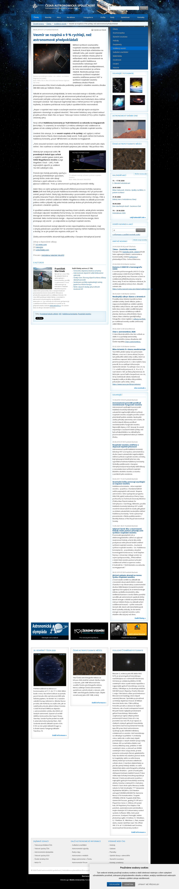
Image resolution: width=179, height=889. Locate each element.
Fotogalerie (88, 17)
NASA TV (38, 862)
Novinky (48, 17)
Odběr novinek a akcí (122, 224)
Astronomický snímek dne (125, 115)
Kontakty (140, 17)
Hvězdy (116, 40)
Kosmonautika (119, 33)
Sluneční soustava (120, 37)
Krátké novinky (119, 241)
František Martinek (51, 30)
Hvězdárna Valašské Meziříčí (52, 255)
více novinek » (140, 388)
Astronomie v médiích (80, 855)
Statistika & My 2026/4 (130, 252)
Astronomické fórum (79, 862)
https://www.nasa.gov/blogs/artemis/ (126, 384)
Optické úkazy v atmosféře (120, 855)
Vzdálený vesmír (60, 24)
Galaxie (112, 848)
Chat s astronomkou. (133, 341)
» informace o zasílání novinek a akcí (126, 234)
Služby (103, 17)
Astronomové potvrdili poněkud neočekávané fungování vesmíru (127, 404)
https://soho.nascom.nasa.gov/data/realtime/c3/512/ (132, 289)
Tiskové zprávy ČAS (42, 848)
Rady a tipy (76, 852)
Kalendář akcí (119, 175)
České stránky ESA (42, 859)
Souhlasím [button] (114, 884)
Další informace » (59, 735)
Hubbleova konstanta (69, 314)
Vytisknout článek (100, 30)
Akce (59, 17)
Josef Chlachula (130, 247)
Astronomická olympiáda (44, 852)
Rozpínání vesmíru (84, 314)
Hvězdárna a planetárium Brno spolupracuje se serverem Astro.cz (87, 870)
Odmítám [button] (128, 884)
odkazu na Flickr (139, 319)
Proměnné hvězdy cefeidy (49, 314)
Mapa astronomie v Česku (82, 859)
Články (36, 17)
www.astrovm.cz (55, 305)
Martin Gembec (130, 264)
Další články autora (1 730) (82, 268)
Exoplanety (117, 44)
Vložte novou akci (141, 174)
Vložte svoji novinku (140, 240)
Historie (116, 67)
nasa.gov (39, 247)
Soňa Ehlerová (130, 329)
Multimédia (117, 56)
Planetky (113, 852)
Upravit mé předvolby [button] (148, 884)
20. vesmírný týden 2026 (44, 650)
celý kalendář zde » (138, 217)
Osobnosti (117, 60)
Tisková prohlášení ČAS (43, 845)
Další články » (140, 618)
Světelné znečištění (120, 52)
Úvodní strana (38, 24)
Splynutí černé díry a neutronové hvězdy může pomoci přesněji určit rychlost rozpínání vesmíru (127, 531)
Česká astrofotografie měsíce (127, 144)
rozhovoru (133, 257)
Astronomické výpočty (80, 848)
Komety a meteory (116, 862)
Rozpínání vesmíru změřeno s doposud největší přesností (125, 446)
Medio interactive (77, 880)
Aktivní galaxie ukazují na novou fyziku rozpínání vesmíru (127, 576)
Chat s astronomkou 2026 (123, 332)
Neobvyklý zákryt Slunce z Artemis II (128, 296)
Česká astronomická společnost (49, 870)
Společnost (125, 17)
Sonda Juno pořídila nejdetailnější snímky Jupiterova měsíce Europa (87, 283)
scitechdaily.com (42, 250)
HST (60, 314)
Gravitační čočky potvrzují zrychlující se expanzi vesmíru (128, 483)
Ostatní (116, 64)
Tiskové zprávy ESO (42, 855)
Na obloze (71, 17)
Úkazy (115, 29)
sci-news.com (41, 244)
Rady (112, 17)
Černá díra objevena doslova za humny (87, 271)
